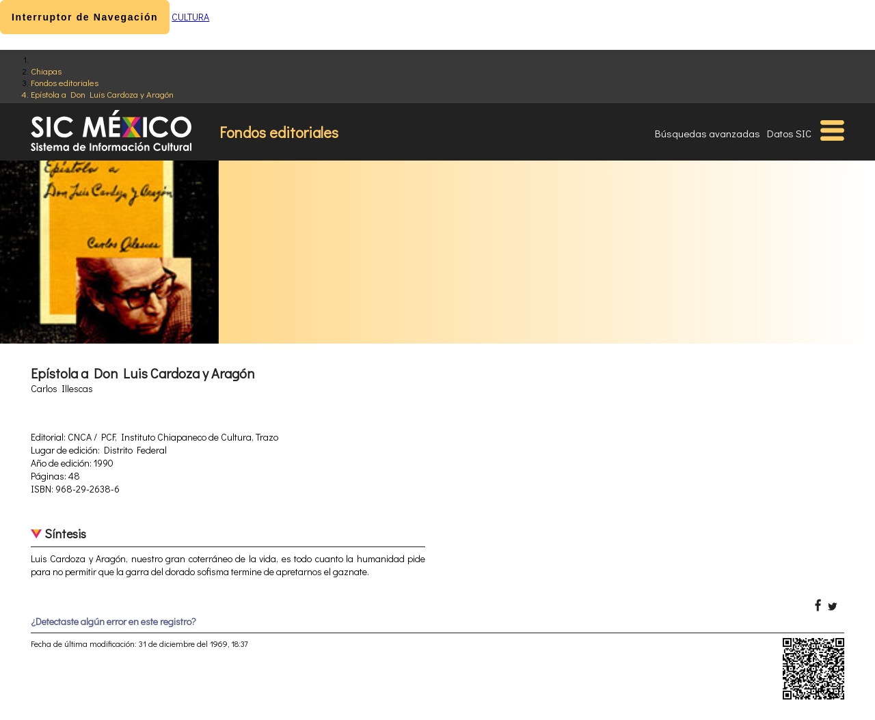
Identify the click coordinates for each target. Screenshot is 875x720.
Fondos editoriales (64, 82)
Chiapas (46, 71)
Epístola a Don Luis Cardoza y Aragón (102, 94)
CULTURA (190, 16)
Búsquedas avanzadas (707, 133)
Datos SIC (789, 133)
